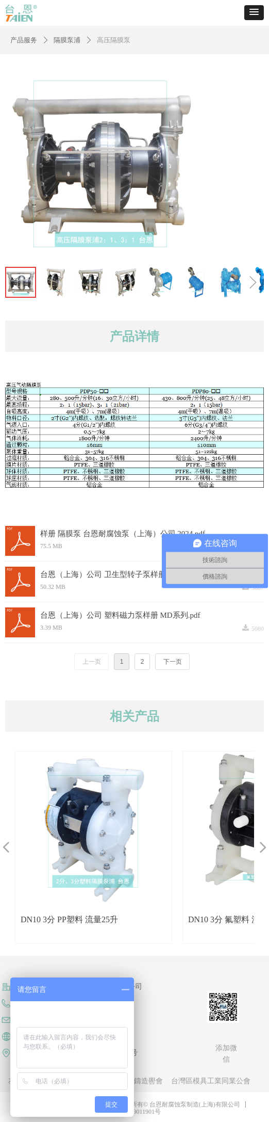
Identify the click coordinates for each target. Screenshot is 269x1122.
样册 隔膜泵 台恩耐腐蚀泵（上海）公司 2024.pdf (122, 534)
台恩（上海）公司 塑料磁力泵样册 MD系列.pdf (120, 615)
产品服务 (23, 40)
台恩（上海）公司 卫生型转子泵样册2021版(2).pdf (125, 574)
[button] (254, 12)
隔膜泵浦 (67, 40)
